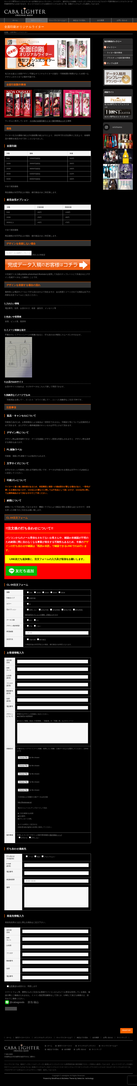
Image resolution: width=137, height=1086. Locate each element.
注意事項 (12, 994)
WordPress (56, 1079)
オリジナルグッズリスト (43, 1038)
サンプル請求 (112, 63)
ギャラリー (111, 47)
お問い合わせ (108, 1038)
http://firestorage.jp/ (25, 806)
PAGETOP (126, 1031)
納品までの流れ (82, 1038)
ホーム (8, 1038)
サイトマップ (122, 1038)
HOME (6, 32)
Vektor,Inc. (81, 1079)
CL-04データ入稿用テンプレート (18, 253)
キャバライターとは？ (64, 1038)
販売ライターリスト (23, 1038)
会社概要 (95, 1038)
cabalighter (65, 1076)
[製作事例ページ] (56, 839)
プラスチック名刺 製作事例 (118, 58)
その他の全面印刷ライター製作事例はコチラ (48, 121)
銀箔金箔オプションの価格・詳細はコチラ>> (41, 615)
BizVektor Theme (68, 1079)
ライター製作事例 (114, 53)
